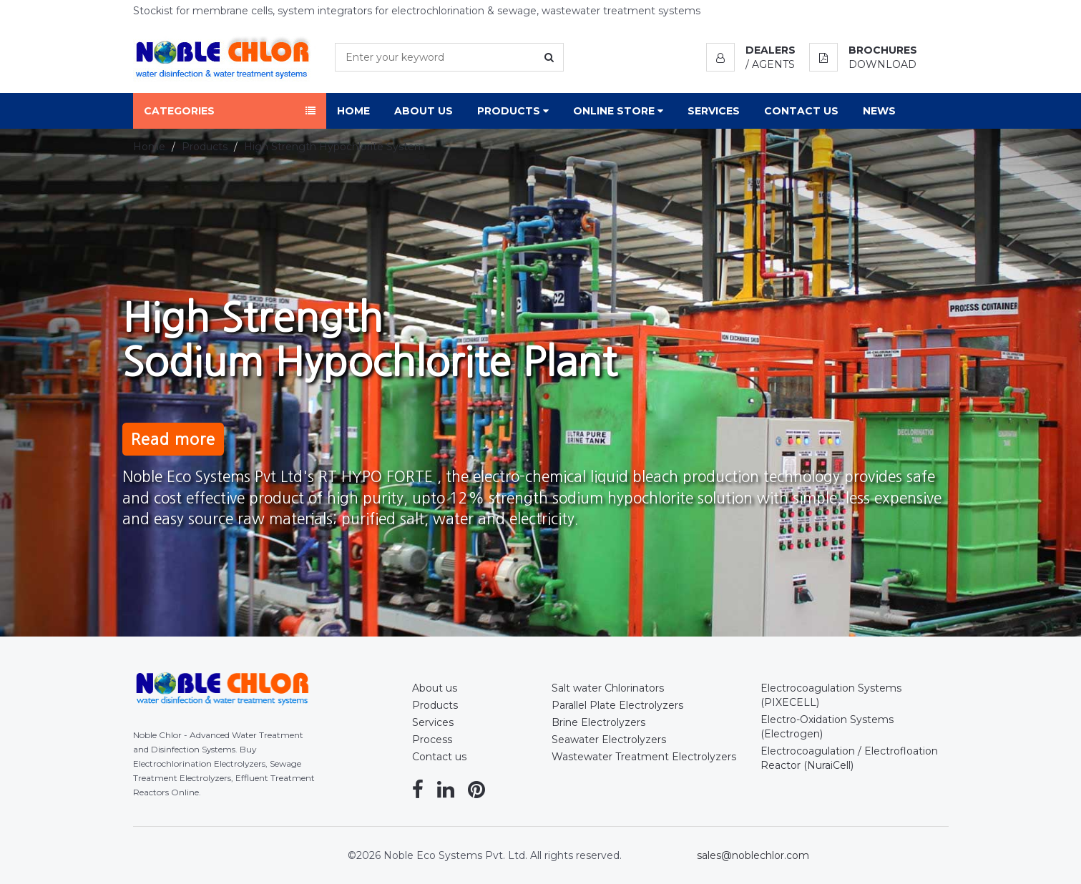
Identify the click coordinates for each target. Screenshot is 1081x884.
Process (432, 739)
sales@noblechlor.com (753, 855)
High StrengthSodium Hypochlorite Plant (369, 355)
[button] (751, 50)
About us (434, 688)
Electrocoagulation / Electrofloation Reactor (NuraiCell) (849, 758)
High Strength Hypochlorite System (334, 146)
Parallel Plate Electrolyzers (617, 705)
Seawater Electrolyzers (609, 739)
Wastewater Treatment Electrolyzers (644, 756)
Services (714, 110)
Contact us (439, 756)
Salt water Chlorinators (608, 688)
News (879, 110)
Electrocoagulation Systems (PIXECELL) (830, 695)
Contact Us (801, 110)
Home (353, 110)
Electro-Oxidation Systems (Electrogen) (827, 726)
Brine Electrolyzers (598, 722)
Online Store (618, 110)
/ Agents (770, 64)
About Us (423, 110)
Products (513, 110)
